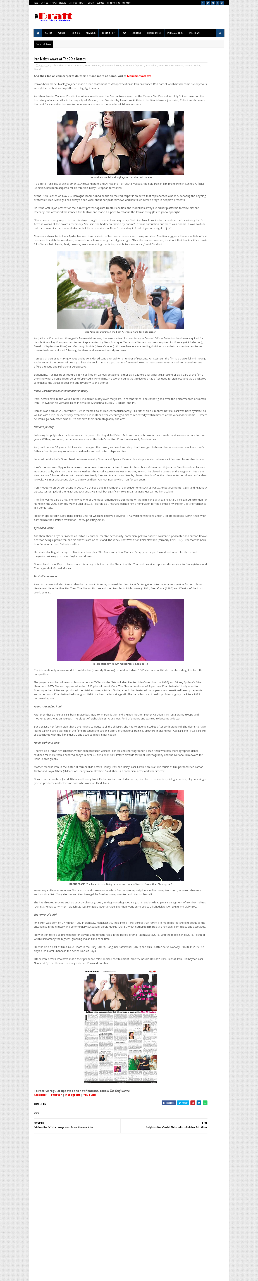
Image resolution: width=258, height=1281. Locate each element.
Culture (136, 33)
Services (100, 2)
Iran (148, 66)
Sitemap (47, 1264)
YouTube (89, 1196)
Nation (48, 33)
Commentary (109, 33)
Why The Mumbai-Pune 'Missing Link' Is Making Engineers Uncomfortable (200, 427)
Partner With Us (113, 2)
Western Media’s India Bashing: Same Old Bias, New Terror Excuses (201, 773)
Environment (154, 33)
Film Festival (108, 66)
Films (118, 66)
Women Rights (68, 70)
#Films (60, 66)
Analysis (91, 33)
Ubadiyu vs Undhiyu (191, 690)
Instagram (72, 1196)
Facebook (40, 1196)
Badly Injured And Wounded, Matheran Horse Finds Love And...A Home (203, 817)
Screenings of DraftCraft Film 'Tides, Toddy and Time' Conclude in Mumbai (203, 449)
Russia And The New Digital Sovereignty (201, 558)
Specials (62, 2)
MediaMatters (175, 33)
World (62, 33)
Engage (82, 2)
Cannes (69, 66)
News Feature (41, 70)
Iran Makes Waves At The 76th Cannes (200, 709)
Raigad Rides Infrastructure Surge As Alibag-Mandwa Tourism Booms (203, 516)
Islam (154, 66)
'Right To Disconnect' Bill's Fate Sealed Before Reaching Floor (200, 839)
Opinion (76, 33)
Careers (91, 2)
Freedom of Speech (133, 66)
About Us (44, 2)
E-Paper (53, 2)
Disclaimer (48, 1258)
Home (36, 2)
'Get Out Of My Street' (193, 620)
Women (55, 70)
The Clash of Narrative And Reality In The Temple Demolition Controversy (201, 494)
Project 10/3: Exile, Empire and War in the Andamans (192, 360)
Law (124, 33)
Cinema (79, 66)
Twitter (56, 1196)
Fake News (73, 2)
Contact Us (126, 2)
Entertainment (92, 66)
